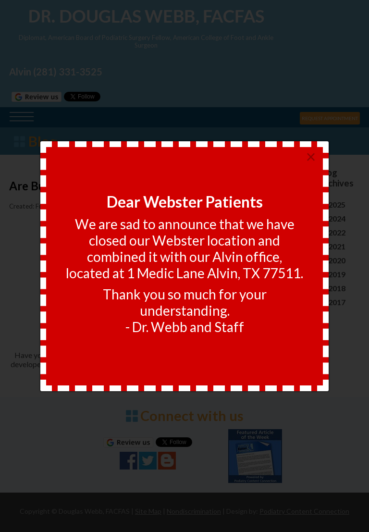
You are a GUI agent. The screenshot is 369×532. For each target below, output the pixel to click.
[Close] (311, 157)
